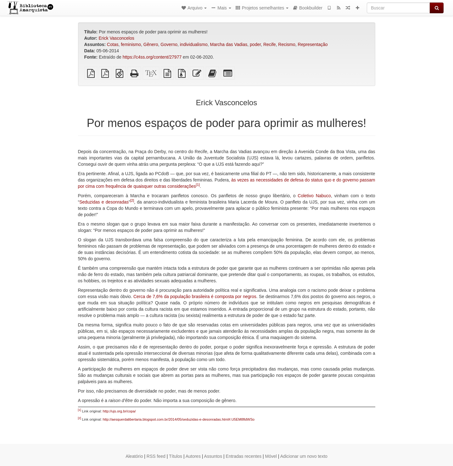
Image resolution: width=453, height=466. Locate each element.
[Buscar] (398, 8)
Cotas (113, 44)
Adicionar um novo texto (303, 456)
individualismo (194, 44)
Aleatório (134, 456)
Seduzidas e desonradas (104, 201)
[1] (198, 185)
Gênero (150, 44)
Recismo (286, 44)
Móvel (271, 456)
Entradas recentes (244, 456)
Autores (193, 456)
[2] (132, 200)
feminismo (131, 44)
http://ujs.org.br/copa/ (119, 411)
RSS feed (156, 456)
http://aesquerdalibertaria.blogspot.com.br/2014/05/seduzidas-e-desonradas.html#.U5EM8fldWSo (179, 419)
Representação (313, 44)
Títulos (175, 456)
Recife (269, 44)
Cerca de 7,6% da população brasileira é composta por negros (194, 296)
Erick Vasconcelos (116, 38)
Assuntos (213, 456)
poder (255, 44)
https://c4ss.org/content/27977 (152, 57)
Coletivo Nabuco (314, 195)
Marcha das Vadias (228, 44)
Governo (168, 44)
